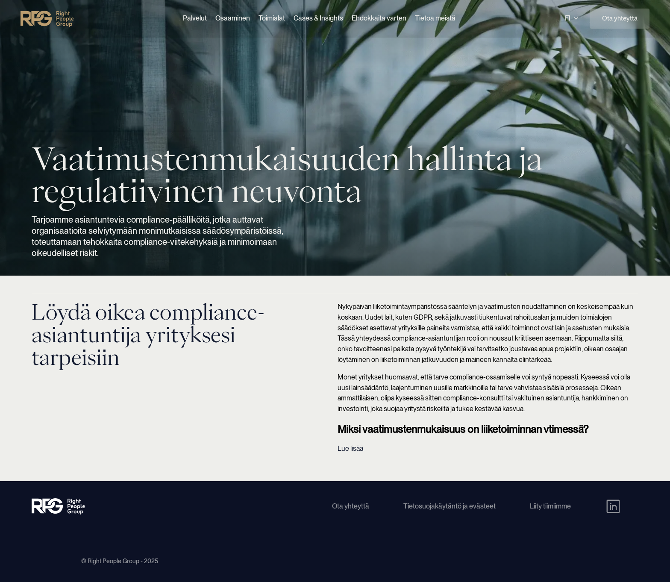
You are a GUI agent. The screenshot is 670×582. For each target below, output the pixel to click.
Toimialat (272, 18)
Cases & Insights (318, 18)
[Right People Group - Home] (47, 19)
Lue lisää (350, 448)
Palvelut (195, 18)
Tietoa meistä (435, 18)
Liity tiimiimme (550, 506)
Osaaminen (232, 18)
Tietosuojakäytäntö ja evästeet (449, 506)
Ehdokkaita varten (379, 18)
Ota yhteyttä (620, 18)
